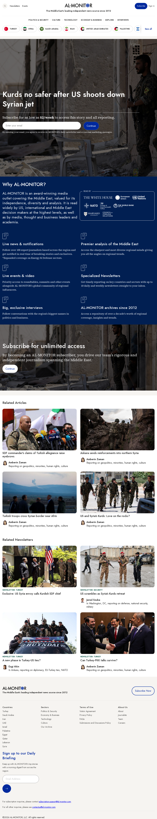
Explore (109, 20)
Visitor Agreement (88, 711)
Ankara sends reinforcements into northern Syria (109, 453)
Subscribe (141, 6)
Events (25, 5)
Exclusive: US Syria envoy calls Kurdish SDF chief (31, 594)
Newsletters (15, 5)
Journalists (122, 715)
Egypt (4, 734)
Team (120, 719)
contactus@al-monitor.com (44, 807)
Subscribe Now (143, 691)
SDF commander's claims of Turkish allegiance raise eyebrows (33, 454)
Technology (70, 20)
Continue (10, 369)
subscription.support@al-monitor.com (55, 801)
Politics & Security (38, 20)
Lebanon (6, 742)
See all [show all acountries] (148, 28)
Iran (4, 719)
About (120, 711)
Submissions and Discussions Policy (95, 722)
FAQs (82, 719)
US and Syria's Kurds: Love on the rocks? (105, 516)
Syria (4, 746)
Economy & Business (91, 20)
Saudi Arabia (8, 715)
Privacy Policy (86, 715)
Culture (56, 20)
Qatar (5, 738)
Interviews (123, 20)
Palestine (6, 730)
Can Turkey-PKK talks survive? (98, 660)
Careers (121, 722)
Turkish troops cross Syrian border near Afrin (29, 516)
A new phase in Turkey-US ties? (21, 660)
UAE (4, 722)
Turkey (5, 711)
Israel (4, 726)
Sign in (152, 6)
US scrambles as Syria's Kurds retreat (102, 594)
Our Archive (46, 726)
